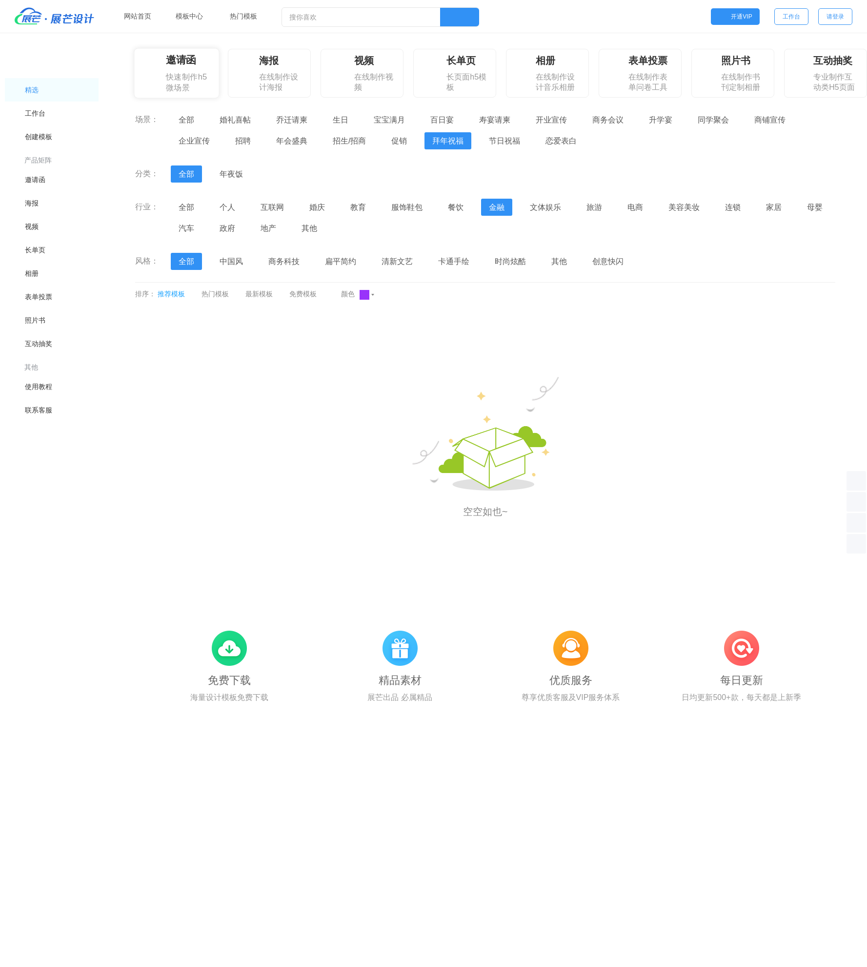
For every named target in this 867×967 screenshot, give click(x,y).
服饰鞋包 (407, 207)
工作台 (791, 16)
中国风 (231, 261)
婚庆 (317, 207)
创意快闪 (608, 261)
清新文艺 (397, 261)
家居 (774, 207)
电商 (635, 207)
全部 (186, 120)
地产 (268, 228)
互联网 (272, 207)
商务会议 (608, 120)
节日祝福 (504, 141)
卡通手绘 (453, 261)
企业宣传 (194, 141)
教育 (358, 207)
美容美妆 (684, 207)
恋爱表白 (561, 141)
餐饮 (456, 207)
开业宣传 (551, 120)
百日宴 (442, 120)
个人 (227, 207)
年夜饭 (231, 174)
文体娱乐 (545, 207)
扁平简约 (340, 261)
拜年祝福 (448, 141)
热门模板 (215, 294)
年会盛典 (291, 141)
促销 (399, 141)
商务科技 (284, 261)
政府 (227, 228)
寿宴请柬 (494, 120)
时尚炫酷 (510, 261)
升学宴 (660, 120)
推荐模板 (171, 294)
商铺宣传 (770, 120)
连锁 (733, 207)
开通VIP (735, 16)
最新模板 (259, 294)
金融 (496, 207)
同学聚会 (713, 120)
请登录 (835, 16)
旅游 (594, 207)
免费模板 (303, 294)
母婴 (815, 207)
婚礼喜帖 (235, 120)
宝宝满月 (389, 120)
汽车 (186, 228)
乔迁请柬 (291, 120)
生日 (340, 120)
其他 (309, 228)
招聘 (243, 141)
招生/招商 (349, 141)
